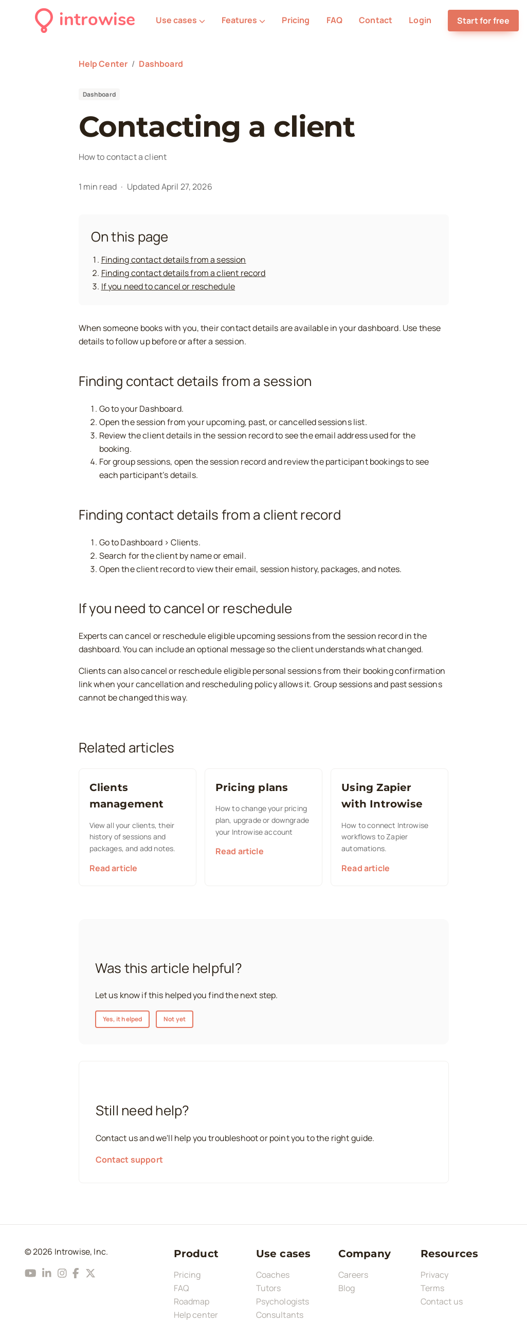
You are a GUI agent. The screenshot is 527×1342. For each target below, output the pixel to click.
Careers (353, 1274)
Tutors (268, 1288)
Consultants (280, 1314)
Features (243, 20)
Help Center (103, 63)
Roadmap (192, 1301)
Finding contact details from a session (173, 259)
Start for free (483, 20)
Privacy (435, 1274)
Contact (375, 20)
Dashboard (161, 63)
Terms (433, 1288)
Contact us (442, 1301)
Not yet (174, 1019)
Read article (113, 868)
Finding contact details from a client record (183, 273)
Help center (196, 1314)
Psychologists (283, 1301)
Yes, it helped (122, 1019)
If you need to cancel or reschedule (168, 286)
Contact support (129, 1159)
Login (420, 20)
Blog (346, 1288)
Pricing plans (251, 787)
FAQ (334, 20)
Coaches (273, 1274)
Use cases (180, 20)
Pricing (296, 20)
